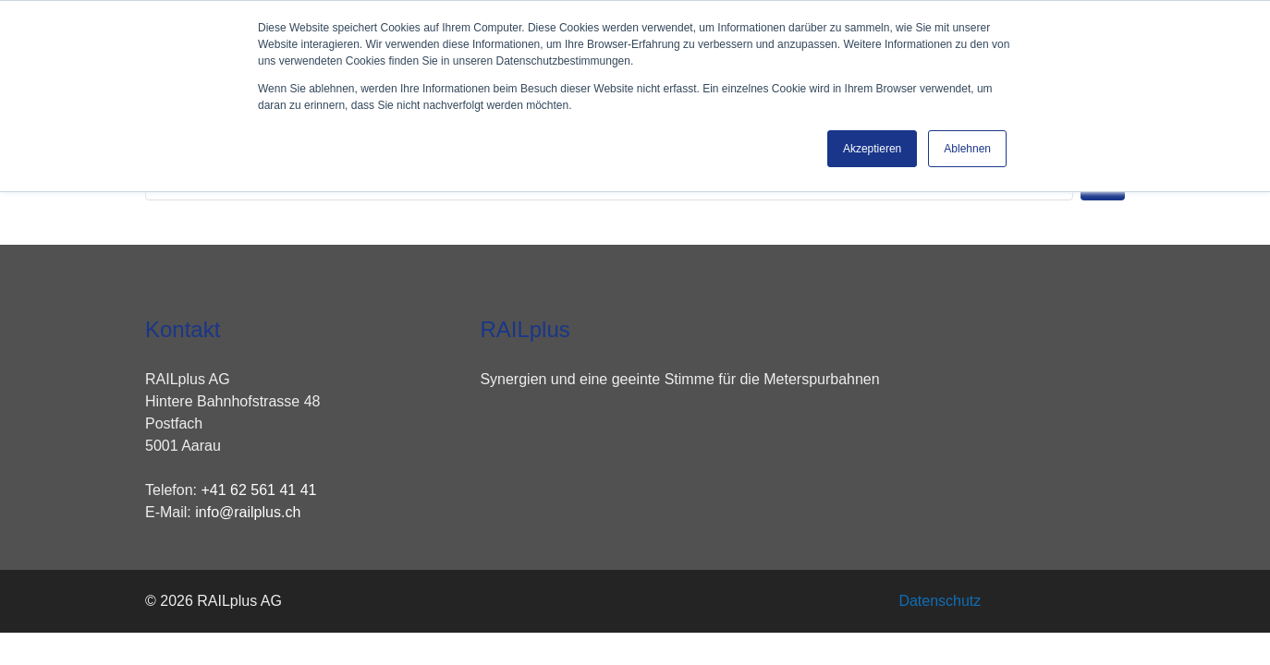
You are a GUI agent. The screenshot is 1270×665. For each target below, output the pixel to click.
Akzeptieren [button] (872, 148)
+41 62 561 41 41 (258, 490)
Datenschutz (939, 601)
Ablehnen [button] (967, 148)
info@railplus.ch (247, 512)
